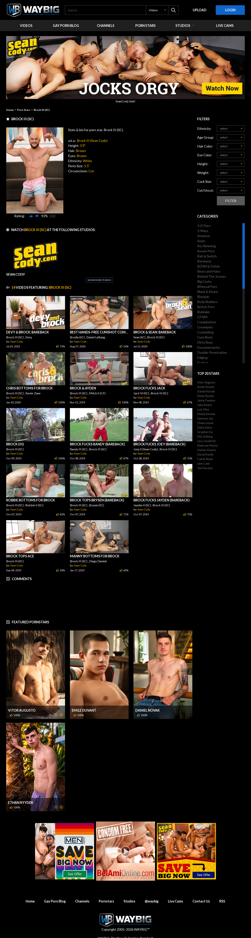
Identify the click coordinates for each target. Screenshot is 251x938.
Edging (202, 357)
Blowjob (203, 297)
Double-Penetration (212, 352)
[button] (157, 10)
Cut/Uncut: (205, 190)
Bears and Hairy (208, 271)
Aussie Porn (206, 251)
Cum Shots (205, 337)
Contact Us (201, 901)
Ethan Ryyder (20, 802)
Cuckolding (205, 332)
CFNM (202, 317)
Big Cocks (204, 281)
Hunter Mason (206, 450)
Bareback (204, 261)
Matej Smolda (206, 414)
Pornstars (106, 901)
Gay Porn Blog (55, 901)
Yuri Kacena (204, 468)
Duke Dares (204, 427)
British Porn (206, 307)
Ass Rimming (206, 246)
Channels (82, 901)
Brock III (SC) (42, 109)
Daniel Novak (147, 710)
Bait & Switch (207, 256)
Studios (129, 901)
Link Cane (203, 463)
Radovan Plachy (207, 445)
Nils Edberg (205, 436)
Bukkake (203, 312)
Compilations (206, 322)
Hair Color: (205, 146)
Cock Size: (204, 181)
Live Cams (175, 901)
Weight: (203, 172)
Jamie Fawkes (206, 400)
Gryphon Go (205, 432)
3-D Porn (204, 226)
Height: (202, 164)
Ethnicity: (204, 128)
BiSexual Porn (207, 286)
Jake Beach (204, 405)
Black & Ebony (207, 291)
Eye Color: (204, 155)
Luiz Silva (203, 409)
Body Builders (207, 302)
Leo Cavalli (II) (206, 441)
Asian (201, 241)
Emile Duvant (84, 710)
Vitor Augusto (22, 710)
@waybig (152, 901)
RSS (222, 901)
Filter (230, 201)
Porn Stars (23, 109)
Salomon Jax (205, 418)
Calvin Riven (205, 459)
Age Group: (205, 137)
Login (230, 10)
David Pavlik (205, 454)
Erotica (202, 363)
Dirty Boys (205, 342)
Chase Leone (205, 423)
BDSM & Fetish (208, 266)
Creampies (205, 327)
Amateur (203, 236)
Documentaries (208, 347)
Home (10, 109)
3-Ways (202, 231)
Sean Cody (16, 341)
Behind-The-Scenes (211, 276)
